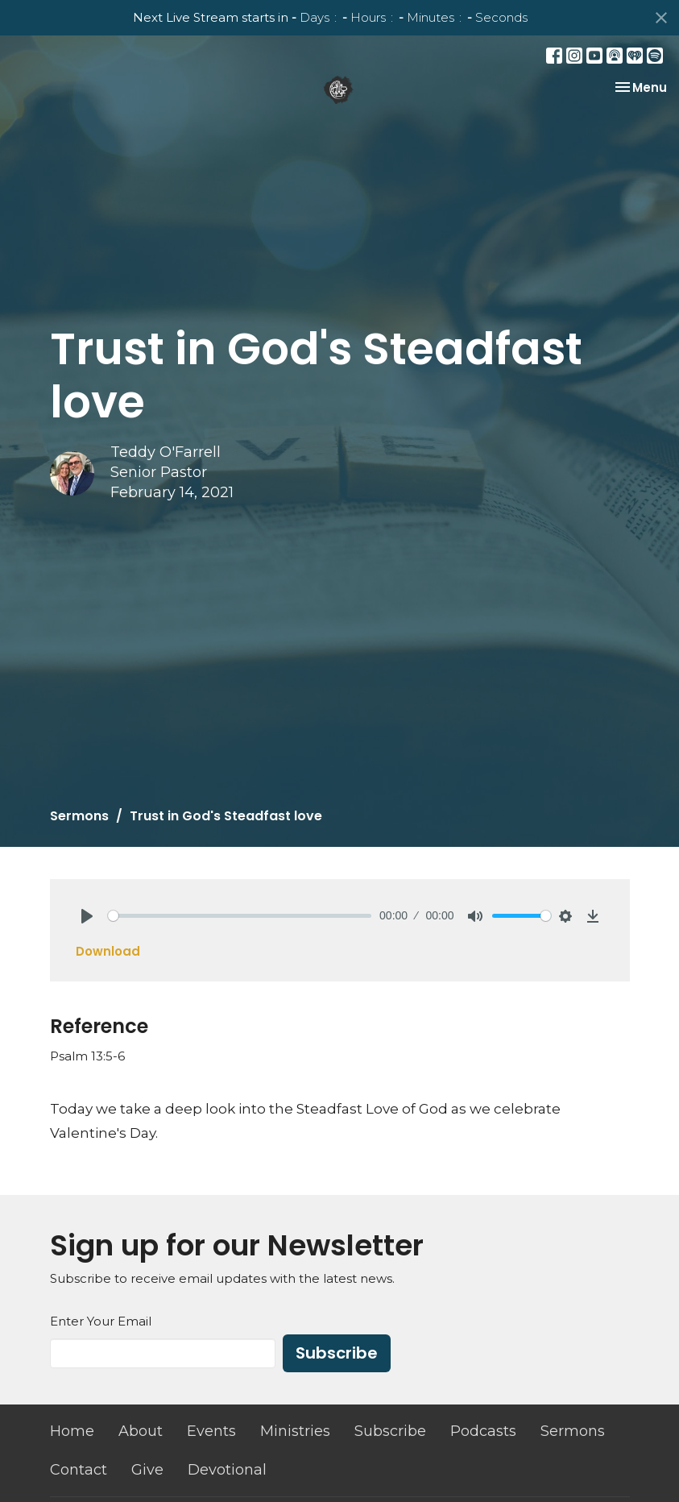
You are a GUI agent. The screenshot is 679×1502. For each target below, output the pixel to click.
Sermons (79, 816)
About (140, 1431)
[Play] (87, 916)
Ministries (295, 1431)
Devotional (227, 1470)
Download (108, 951)
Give (147, 1470)
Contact (78, 1470)
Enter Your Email (100, 1321)
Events (211, 1431)
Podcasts (483, 1431)
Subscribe (337, 1353)
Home (72, 1431)
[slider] (240, 915)
